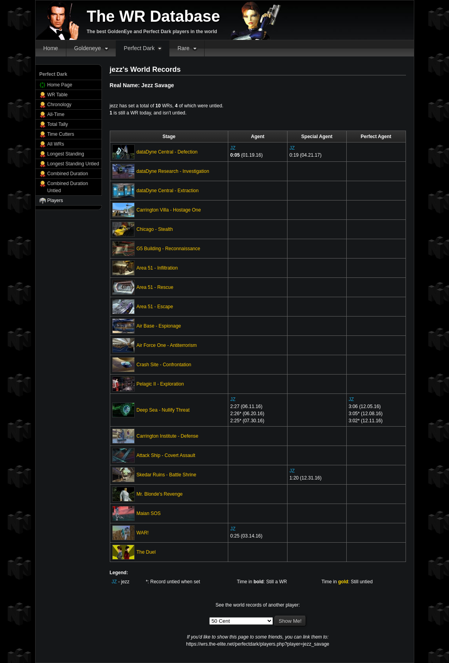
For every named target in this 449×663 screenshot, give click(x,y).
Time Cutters (60, 134)
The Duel (146, 552)
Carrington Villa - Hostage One (169, 210)
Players (55, 200)
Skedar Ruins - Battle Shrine (166, 475)
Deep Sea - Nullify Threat (163, 410)
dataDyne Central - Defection (167, 152)
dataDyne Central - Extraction (168, 190)
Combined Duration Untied (67, 187)
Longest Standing (65, 154)
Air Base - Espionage (159, 326)
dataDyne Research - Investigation (173, 171)
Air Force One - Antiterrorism (167, 345)
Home (50, 48)
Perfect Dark (139, 48)
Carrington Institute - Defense (168, 436)
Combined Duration (67, 173)
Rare (183, 48)
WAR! (143, 533)
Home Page (59, 85)
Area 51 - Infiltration (157, 268)
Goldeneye (87, 48)
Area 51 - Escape (155, 306)
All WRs (55, 144)
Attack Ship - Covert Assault (166, 455)
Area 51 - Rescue (155, 287)
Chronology (59, 104)
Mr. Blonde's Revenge (160, 494)
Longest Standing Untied (73, 164)
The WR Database (153, 16)
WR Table (57, 94)
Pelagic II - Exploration (160, 384)
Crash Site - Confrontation (164, 364)
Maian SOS (149, 513)
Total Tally (57, 124)
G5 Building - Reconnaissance (168, 248)
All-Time (56, 114)
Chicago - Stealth (155, 229)
